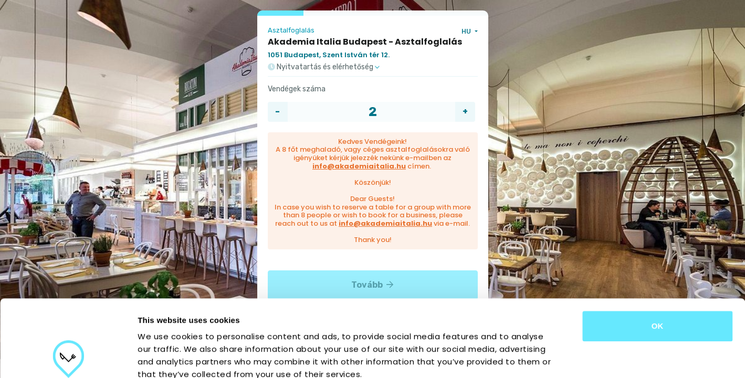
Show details (551, 357)
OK (658, 253)
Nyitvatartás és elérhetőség (324, 67)
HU (467, 31)
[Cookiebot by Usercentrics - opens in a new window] (68, 357)
